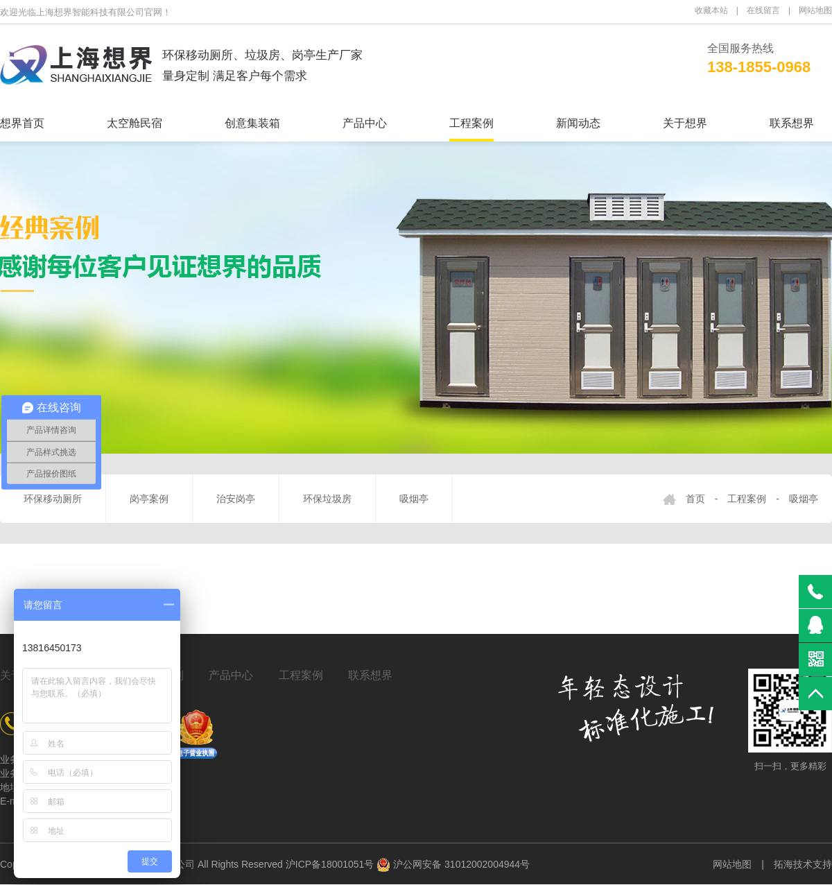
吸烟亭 (413, 498)
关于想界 (685, 123)
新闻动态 (578, 123)
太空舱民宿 (134, 123)
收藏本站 (711, 10)
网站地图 (815, 10)
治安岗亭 (235, 498)
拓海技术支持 (803, 864)
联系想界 (792, 123)
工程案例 (471, 123)
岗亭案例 (149, 498)
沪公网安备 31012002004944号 (453, 864)
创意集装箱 (252, 123)
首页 (695, 498)
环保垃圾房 (327, 498)
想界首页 (22, 123)
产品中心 (365, 123)
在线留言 (763, 10)
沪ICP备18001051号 (330, 864)
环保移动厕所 (53, 498)
